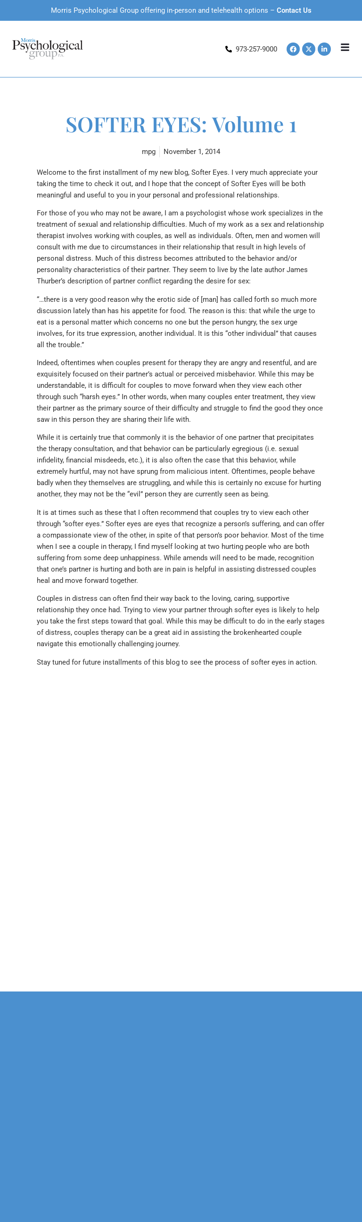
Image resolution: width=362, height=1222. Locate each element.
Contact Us (294, 10)
